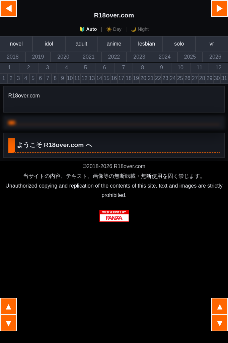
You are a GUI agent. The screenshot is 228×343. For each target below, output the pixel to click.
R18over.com (114, 15)
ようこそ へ (54, 144)
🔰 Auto (88, 29)
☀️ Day (114, 29)
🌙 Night (140, 29)
